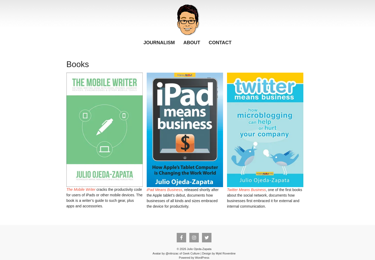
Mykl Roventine (225, 253)
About (191, 42)
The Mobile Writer (80, 189)
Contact (220, 42)
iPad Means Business (164, 190)
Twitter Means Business (246, 190)
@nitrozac (172, 253)
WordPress (202, 257)
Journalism (159, 42)
